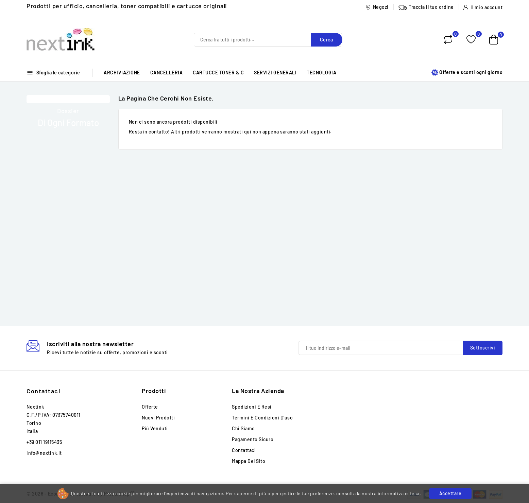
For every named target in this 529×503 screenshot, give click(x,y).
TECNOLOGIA (321, 72)
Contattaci (44, 391)
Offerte (150, 407)
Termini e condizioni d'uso (262, 417)
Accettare (450, 493)
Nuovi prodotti (158, 417)
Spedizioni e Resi (252, 407)
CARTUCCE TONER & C (218, 72)
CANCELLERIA (166, 72)
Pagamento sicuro (252, 439)
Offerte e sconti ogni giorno (466, 72)
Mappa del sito (248, 461)
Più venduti (155, 428)
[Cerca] (268, 40)
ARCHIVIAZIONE (122, 72)
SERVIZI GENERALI (275, 72)
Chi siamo (243, 428)
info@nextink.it (44, 453)
